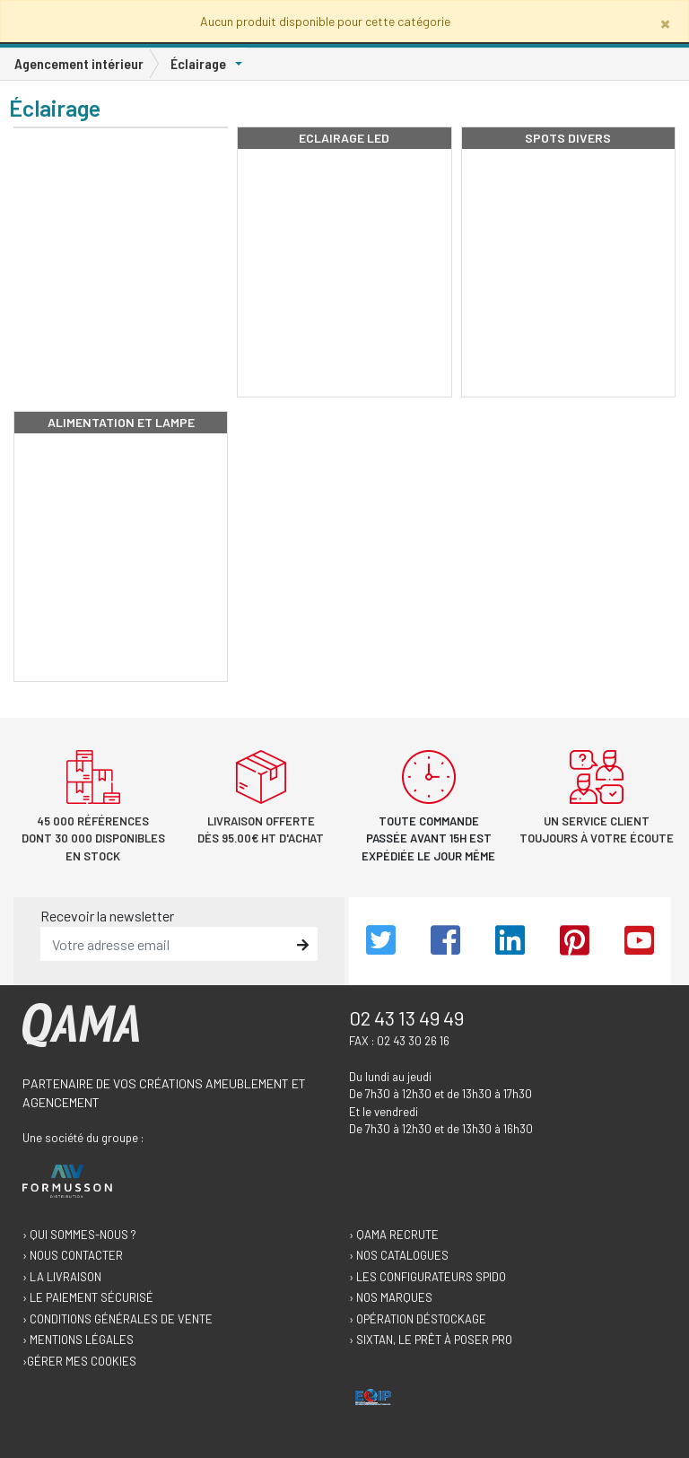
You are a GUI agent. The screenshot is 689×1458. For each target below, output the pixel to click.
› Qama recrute (394, 1234)
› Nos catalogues (399, 1255)
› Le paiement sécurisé (87, 1297)
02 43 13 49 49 (406, 1017)
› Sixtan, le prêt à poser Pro (430, 1339)
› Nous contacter (72, 1255)
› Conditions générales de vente (117, 1319)
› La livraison (61, 1277)
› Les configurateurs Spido (427, 1277)
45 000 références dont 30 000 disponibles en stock (93, 838)
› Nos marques (390, 1297)
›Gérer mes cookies (79, 1361)
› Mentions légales (78, 1339)
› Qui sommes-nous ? (79, 1234)
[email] (166, 944)
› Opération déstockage (417, 1319)
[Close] (665, 23)
